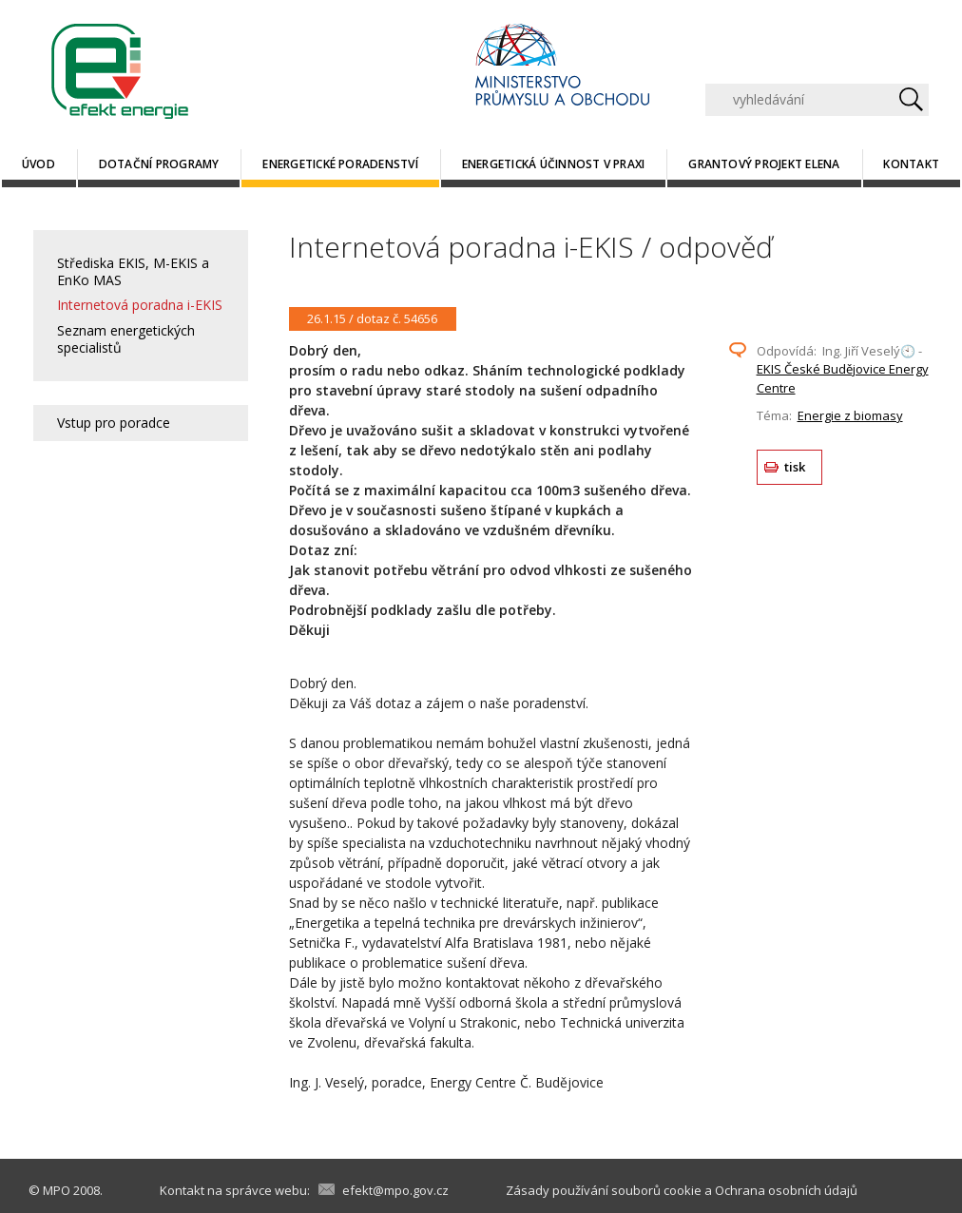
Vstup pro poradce (113, 423)
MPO (56, 1190)
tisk (795, 466)
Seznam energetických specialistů (126, 338)
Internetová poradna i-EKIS (139, 305)
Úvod (38, 164)
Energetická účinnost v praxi (553, 164)
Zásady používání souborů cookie (604, 1190)
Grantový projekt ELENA (763, 164)
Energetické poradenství (340, 164)
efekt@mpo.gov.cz (395, 1190)
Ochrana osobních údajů (786, 1190)
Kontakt (911, 164)
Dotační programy (159, 164)
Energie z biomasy (850, 415)
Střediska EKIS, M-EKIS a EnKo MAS (133, 271)
